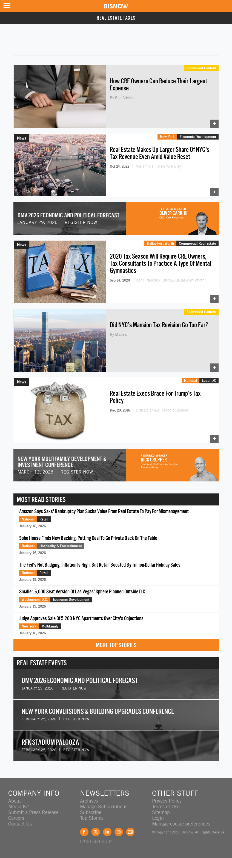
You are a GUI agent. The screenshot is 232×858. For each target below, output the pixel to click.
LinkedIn (107, 832)
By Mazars (118, 334)
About (14, 801)
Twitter (95, 832)
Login (158, 818)
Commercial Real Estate (197, 243)
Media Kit (18, 806)
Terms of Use (166, 806)
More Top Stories (116, 645)
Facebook (84, 832)
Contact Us (20, 824)
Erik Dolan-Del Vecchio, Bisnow (162, 410)
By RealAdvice (122, 98)
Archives (89, 801)
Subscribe (90, 812)
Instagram (118, 832)
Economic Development (198, 136)
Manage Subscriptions (103, 806)
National (190, 380)
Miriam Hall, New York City (158, 166)
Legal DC (209, 380)
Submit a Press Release (33, 812)
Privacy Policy (167, 801)
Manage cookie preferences (181, 824)
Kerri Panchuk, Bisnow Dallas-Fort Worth (170, 280)
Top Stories (92, 818)
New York (167, 136)
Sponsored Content (201, 68)
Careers (16, 818)
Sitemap (161, 812)
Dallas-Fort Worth (160, 243)
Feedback (130, 832)
